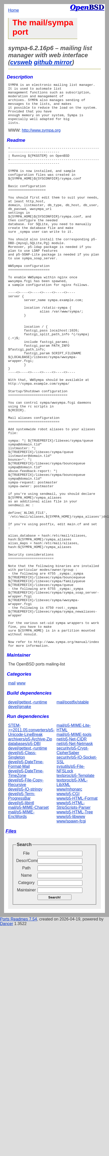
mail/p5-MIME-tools (74, 843)
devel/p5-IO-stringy (25, 898)
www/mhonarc (69, 898)
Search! (54, 1006)
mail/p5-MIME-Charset (28, 916)
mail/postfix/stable (73, 811)
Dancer (6, 1032)
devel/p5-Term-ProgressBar (21, 904)
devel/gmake (19, 815)
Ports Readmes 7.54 (18, 1028)
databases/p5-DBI (24, 852)
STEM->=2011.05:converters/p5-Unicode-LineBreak (31, 838)
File (26, 962)
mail (11, 792)
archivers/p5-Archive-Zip (30, 848)
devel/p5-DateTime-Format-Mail (26, 872)
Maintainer (26, 998)
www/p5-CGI (68, 902)
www (21, 792)
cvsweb (21, 62)
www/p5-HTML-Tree (75, 920)
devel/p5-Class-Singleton (22, 863)
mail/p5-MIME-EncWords (21, 922)
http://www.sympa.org (41, 138)
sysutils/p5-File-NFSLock (71, 877)
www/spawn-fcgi (71, 930)
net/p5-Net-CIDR (72, 848)
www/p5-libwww (71, 925)
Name (26, 984)
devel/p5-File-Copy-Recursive (26, 891)
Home (13, 10)
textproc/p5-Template (75, 884)
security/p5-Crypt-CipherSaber (72, 859)
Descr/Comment (26, 969)
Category (26, 991)
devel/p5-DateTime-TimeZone (26, 881)
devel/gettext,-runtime (27, 811)
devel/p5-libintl (21, 911)
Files (11, 939)
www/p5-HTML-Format (77, 907)
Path (26, 976)
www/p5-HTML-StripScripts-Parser (73, 913)
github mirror (53, 62)
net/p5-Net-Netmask (75, 852)
